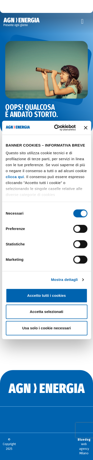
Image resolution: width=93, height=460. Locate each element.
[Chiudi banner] (85, 127)
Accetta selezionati (46, 311)
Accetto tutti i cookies (46, 295)
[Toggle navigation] (82, 21)
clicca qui (15, 177)
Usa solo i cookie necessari (46, 328)
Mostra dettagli (64, 279)
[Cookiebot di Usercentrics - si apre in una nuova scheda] (56, 127)
